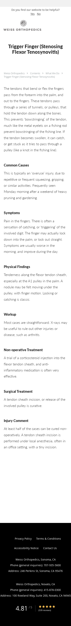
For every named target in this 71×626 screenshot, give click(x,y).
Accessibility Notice (26, 548)
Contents (35, 73)
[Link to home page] (29, 25)
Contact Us (50, 548)
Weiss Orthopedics (14, 73)
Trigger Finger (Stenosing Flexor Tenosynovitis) (29, 76)
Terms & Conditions (48, 538)
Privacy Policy (23, 538)
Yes (32, 14)
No (39, 14)
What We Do (53, 73)
